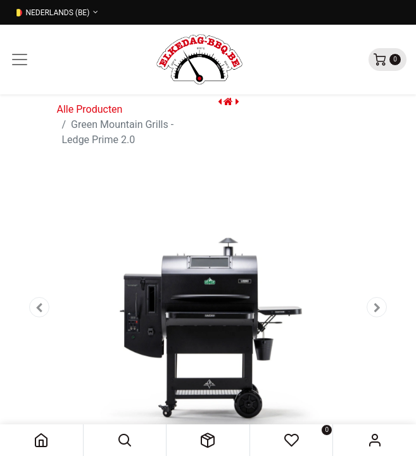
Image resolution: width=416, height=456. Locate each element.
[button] (125, 440)
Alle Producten (90, 109)
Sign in (374, 440)
